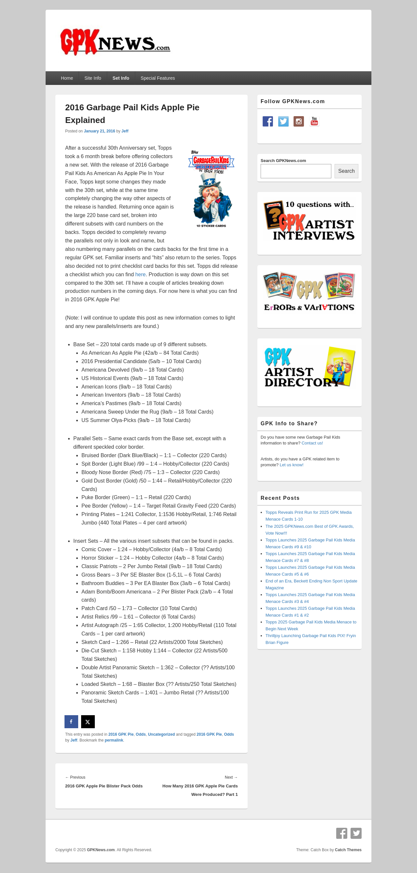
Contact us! (312, 443)
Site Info (92, 78)
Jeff (125, 131)
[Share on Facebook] (71, 721)
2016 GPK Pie (121, 734)
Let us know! (292, 464)
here (140, 274)
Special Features (158, 78)
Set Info (121, 78)
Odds (141, 734)
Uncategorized (161, 734)
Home (67, 78)
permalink (114, 740)
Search (346, 171)
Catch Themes (348, 850)
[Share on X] (88, 721)
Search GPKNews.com (283, 160)
